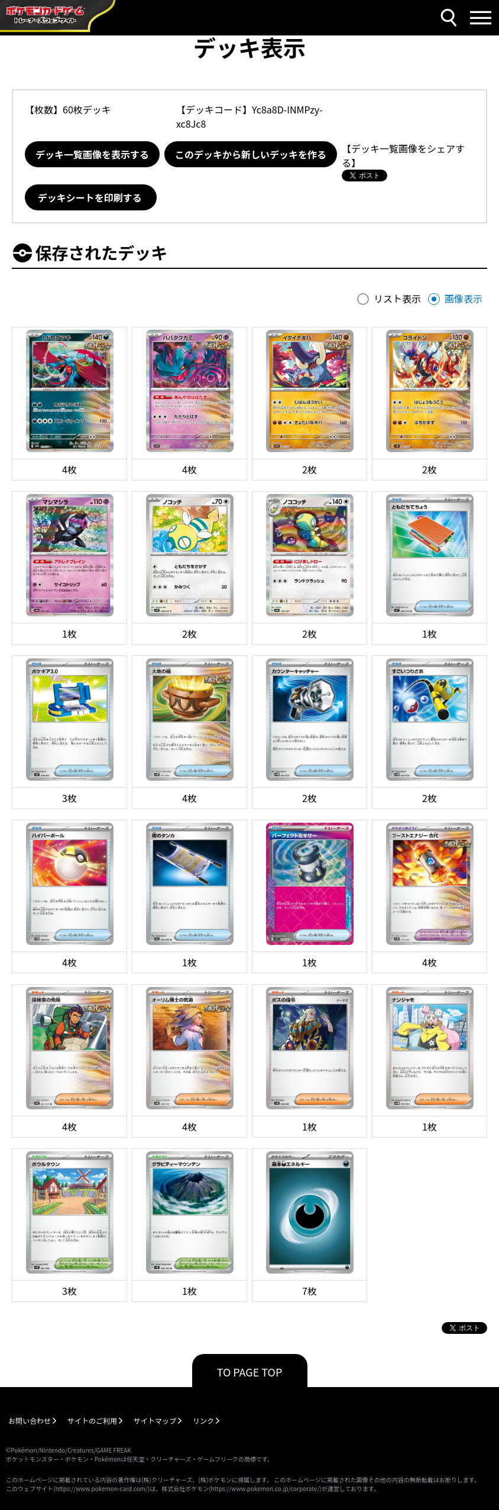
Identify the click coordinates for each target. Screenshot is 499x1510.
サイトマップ (155, 1420)
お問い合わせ (29, 1420)
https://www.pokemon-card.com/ (101, 1488)
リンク (203, 1420)
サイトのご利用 (92, 1420)
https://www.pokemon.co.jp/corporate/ (265, 1488)
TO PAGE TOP (250, 1371)
